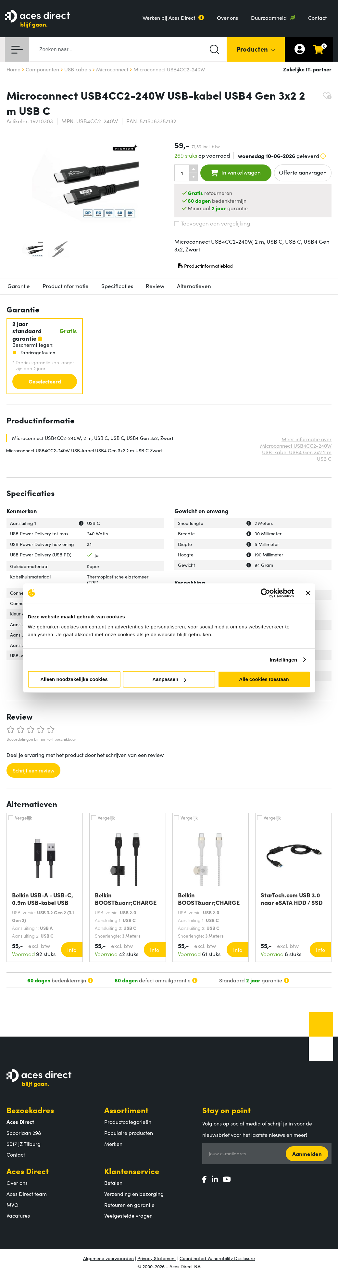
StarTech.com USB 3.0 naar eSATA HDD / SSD (292, 899)
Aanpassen (169, 679)
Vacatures (18, 1215)
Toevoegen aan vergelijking (212, 223)
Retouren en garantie (129, 1204)
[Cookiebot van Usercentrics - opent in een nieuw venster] (265, 593)
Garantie (18, 286)
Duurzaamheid (269, 17)
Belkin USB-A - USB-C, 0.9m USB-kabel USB (42, 899)
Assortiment (126, 1109)
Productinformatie (66, 286)
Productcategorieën (127, 1121)
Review (155, 286)
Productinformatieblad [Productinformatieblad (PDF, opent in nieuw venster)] (205, 267)
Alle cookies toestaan (264, 679)
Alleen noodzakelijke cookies (74, 679)
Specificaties (117, 286)
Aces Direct (27, 1170)
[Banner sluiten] (308, 593)
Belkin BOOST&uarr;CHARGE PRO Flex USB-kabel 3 (125, 899)
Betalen (113, 1182)
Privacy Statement (156, 1258)
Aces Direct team (26, 1193)
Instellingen (283, 659)
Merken (113, 1143)
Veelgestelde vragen (128, 1215)
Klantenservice (131, 1170)
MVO (12, 1204)
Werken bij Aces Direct (169, 17)
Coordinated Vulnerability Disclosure (217, 1258)
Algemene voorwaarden (108, 1258)
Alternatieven (194, 286)
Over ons (227, 17)
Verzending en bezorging (134, 1193)
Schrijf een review (33, 770)
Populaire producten (128, 1132)
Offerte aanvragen (303, 172)
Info (71, 949)
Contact (317, 17)
